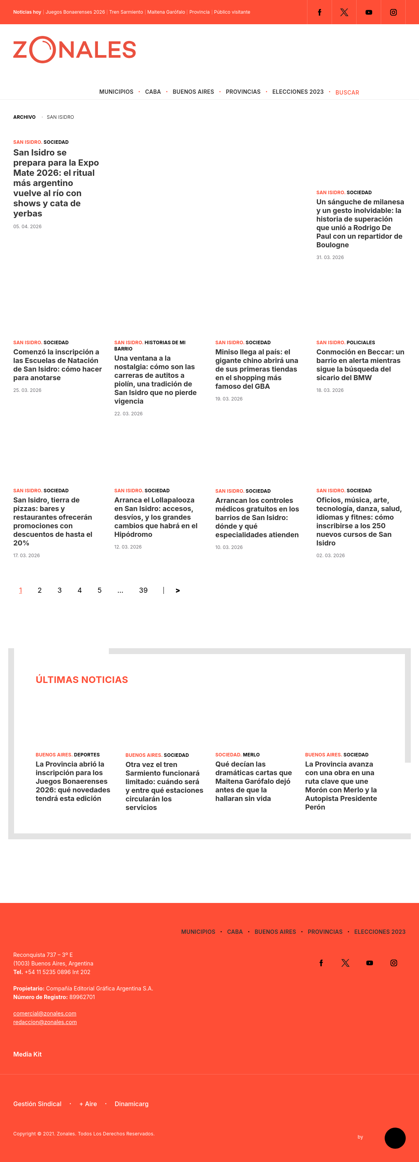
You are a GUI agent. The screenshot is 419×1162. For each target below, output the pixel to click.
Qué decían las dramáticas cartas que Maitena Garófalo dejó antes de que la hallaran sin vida (253, 781)
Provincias (243, 91)
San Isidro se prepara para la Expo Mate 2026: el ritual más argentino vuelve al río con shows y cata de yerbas (56, 182)
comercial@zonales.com (44, 1013)
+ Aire (88, 1104)
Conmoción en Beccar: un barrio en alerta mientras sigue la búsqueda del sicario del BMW (360, 365)
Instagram (393, 12)
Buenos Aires (193, 91)
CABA (153, 91)
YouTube (368, 12)
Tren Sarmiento (126, 12)
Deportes (87, 755)
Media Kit (27, 1054)
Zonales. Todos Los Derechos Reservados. (106, 1134)
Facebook (319, 12)
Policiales (361, 342)
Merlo (251, 755)
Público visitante (232, 12)
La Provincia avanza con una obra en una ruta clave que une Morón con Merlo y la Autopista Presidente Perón (341, 785)
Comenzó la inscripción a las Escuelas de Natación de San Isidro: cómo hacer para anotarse (57, 365)
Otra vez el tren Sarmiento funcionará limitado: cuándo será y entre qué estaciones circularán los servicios (164, 786)
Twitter (344, 12)
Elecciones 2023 (298, 91)
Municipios (116, 91)
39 (143, 590)
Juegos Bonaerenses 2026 (75, 12)
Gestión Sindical (37, 1104)
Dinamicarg (132, 1104)
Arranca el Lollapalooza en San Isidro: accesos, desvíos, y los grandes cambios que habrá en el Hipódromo (155, 517)
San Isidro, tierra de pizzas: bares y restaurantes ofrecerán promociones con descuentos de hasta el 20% (52, 521)
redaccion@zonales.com (45, 1022)
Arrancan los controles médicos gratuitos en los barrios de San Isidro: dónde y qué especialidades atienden (257, 517)
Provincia (199, 12)
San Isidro (27, 142)
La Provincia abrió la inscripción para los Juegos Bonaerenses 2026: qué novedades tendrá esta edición (73, 781)
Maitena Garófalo (166, 12)
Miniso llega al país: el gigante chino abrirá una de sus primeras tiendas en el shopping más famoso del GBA (256, 369)
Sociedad (56, 142)
